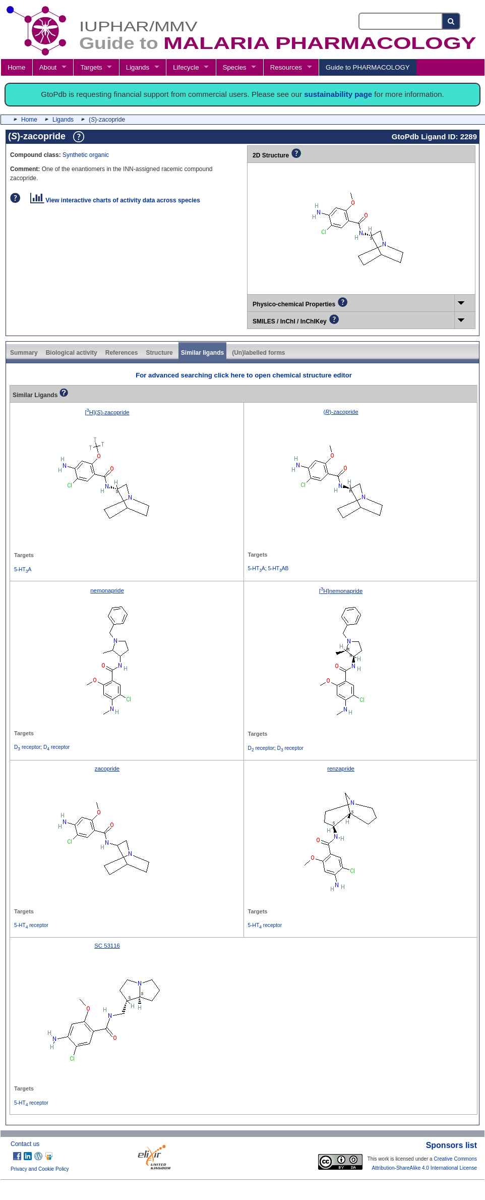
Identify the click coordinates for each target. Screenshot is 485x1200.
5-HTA (22, 569)
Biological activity (71, 352)
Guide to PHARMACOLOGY (367, 67)
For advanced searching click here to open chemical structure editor (244, 375)
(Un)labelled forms (258, 352)
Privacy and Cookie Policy (40, 1169)
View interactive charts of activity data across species (115, 200)
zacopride (107, 769)
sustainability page (338, 94)
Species (235, 67)
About (47, 67)
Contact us (25, 1144)
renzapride (340, 769)
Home (16, 67)
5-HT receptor (31, 925)
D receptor (27, 747)
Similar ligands (202, 352)
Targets (91, 67)
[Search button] (451, 21)
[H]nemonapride (340, 591)
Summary (24, 352)
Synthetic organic (86, 154)
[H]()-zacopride (107, 412)
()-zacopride (341, 412)
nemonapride (107, 590)
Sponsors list (451, 1145)
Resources (286, 67)
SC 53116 (107, 946)
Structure (159, 352)
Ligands (137, 67)
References (121, 352)
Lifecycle (186, 67)
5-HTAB (278, 568)
